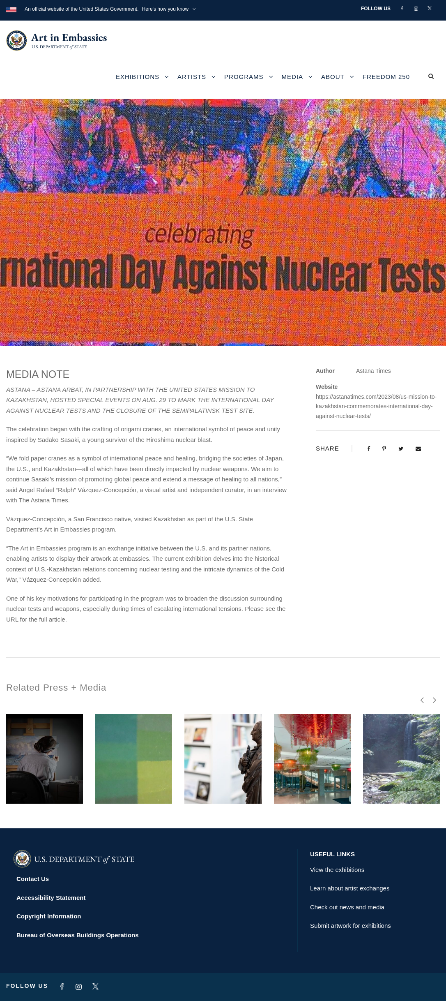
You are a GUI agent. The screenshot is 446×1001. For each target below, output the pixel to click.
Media (292, 76)
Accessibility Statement (50, 897)
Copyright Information (48, 916)
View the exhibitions (337, 869)
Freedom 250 (386, 76)
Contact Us (32, 878)
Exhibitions (137, 76)
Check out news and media (347, 907)
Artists (191, 76)
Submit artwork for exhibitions (350, 925)
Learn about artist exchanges (349, 888)
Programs (244, 76)
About (333, 76)
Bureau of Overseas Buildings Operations (77, 935)
